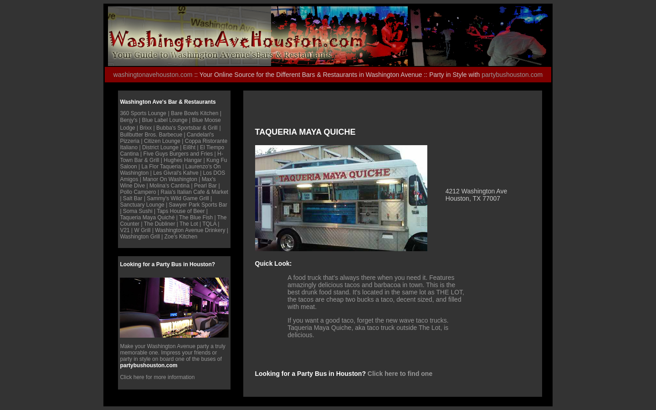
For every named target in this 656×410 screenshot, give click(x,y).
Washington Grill (140, 236)
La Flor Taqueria (161, 166)
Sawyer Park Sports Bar (198, 205)
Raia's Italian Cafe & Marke (194, 192)
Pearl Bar (205, 185)
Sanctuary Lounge (142, 205)
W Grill (142, 230)
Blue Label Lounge (165, 120)
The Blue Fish (196, 217)
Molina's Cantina (169, 185)
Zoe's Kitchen (180, 236)
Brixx (146, 128)
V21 (124, 230)
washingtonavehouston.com (153, 74)
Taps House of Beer (181, 211)
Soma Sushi (138, 211)
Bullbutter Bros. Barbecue (151, 135)
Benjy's (128, 120)
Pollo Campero (138, 192)
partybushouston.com (512, 74)
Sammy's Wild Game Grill (178, 198)
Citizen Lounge (162, 141)
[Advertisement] (361, 113)
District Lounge (160, 147)
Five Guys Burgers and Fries (178, 154)
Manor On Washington (170, 179)
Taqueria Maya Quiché (147, 217)
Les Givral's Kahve (176, 173)
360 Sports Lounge (143, 113)
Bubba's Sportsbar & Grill (186, 128)
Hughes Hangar (183, 160)
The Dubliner (159, 224)
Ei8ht (190, 147)
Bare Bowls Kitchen (194, 113)
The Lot (189, 224)
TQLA (209, 224)
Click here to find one (400, 373)
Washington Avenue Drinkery (190, 230)
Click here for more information (157, 377)
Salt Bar (133, 198)
